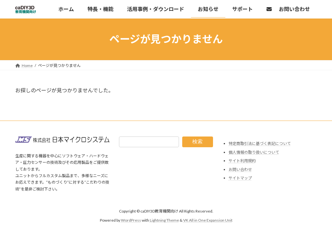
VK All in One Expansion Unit (207, 220)
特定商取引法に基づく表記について (260, 143)
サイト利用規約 (242, 160)
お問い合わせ (240, 169)
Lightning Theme (164, 220)
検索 (197, 141)
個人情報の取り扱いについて (254, 152)
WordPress (131, 220)
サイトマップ (240, 178)
